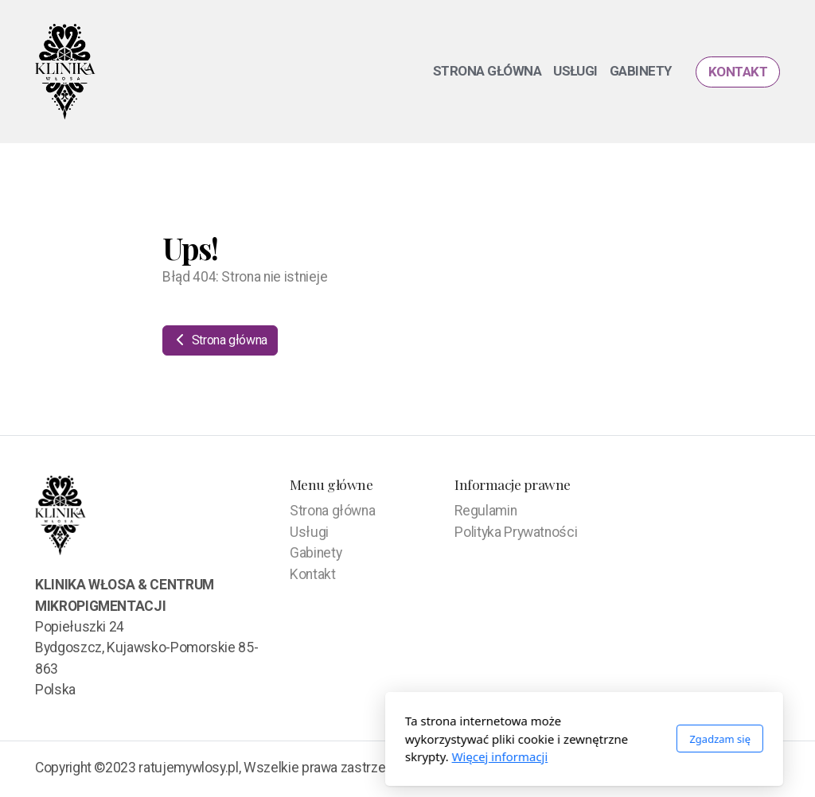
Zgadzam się (543, 739)
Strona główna (220, 340)
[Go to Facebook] (768, 769)
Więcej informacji (323, 756)
